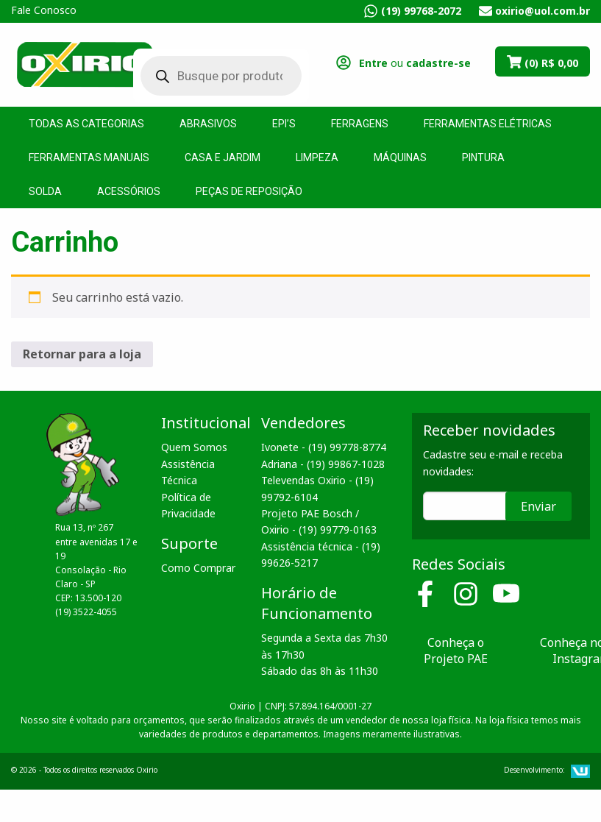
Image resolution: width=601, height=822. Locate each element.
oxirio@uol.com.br (542, 11)
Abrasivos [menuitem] (208, 124)
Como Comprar (198, 568)
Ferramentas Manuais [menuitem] (89, 157)
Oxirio (84, 63)
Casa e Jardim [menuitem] (222, 157)
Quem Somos (194, 447)
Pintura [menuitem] (483, 157)
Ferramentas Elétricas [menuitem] (488, 124)
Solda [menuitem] (45, 191)
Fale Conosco (44, 10)
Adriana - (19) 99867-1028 (323, 464)
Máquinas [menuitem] (400, 157)
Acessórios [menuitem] (128, 191)
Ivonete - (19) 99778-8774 (323, 447)
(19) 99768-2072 (421, 11)
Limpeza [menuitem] (317, 157)
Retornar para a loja (82, 354)
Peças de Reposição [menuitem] (249, 191)
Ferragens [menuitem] (359, 124)
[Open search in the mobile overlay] (210, 76)
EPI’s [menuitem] (284, 124)
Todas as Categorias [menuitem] (86, 124)
